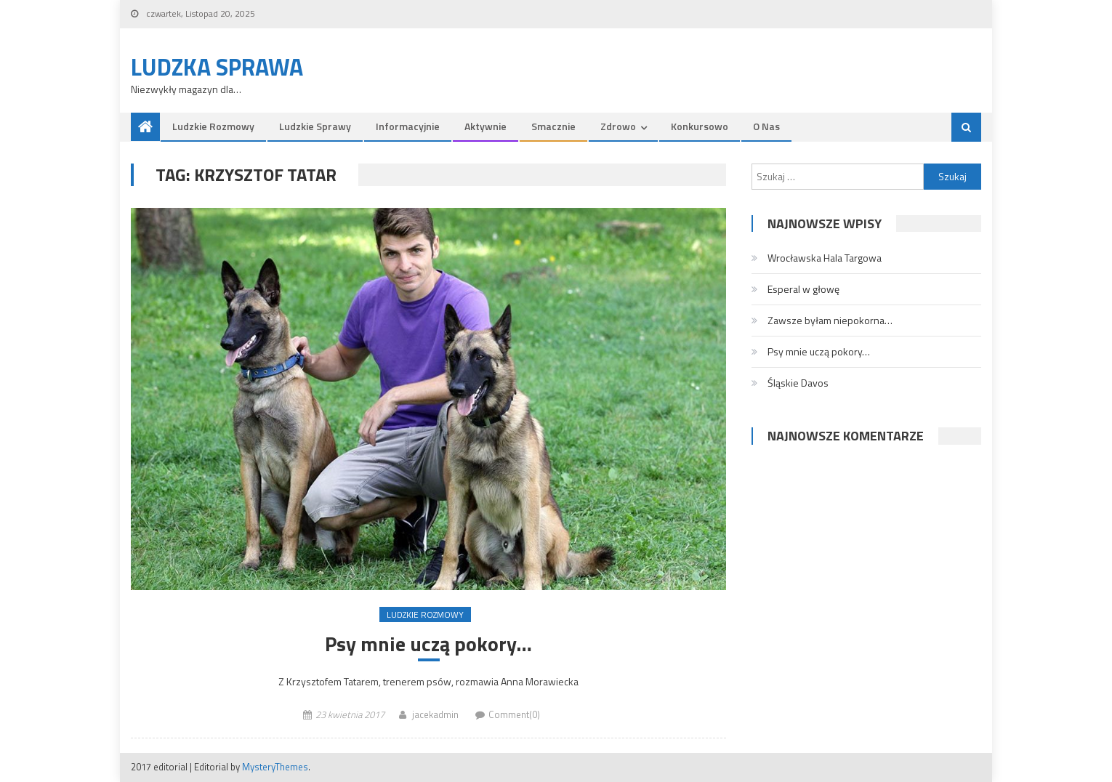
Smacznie (553, 126)
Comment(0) (514, 714)
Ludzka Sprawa (217, 66)
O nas (766, 126)
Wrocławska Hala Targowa (824, 257)
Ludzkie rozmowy (213, 126)
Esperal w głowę (803, 289)
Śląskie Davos (798, 382)
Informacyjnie (408, 126)
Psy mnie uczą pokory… (428, 644)
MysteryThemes (275, 766)
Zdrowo (618, 126)
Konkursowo (699, 126)
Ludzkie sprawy (315, 126)
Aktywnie (485, 126)
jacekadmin (435, 714)
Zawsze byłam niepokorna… (830, 320)
